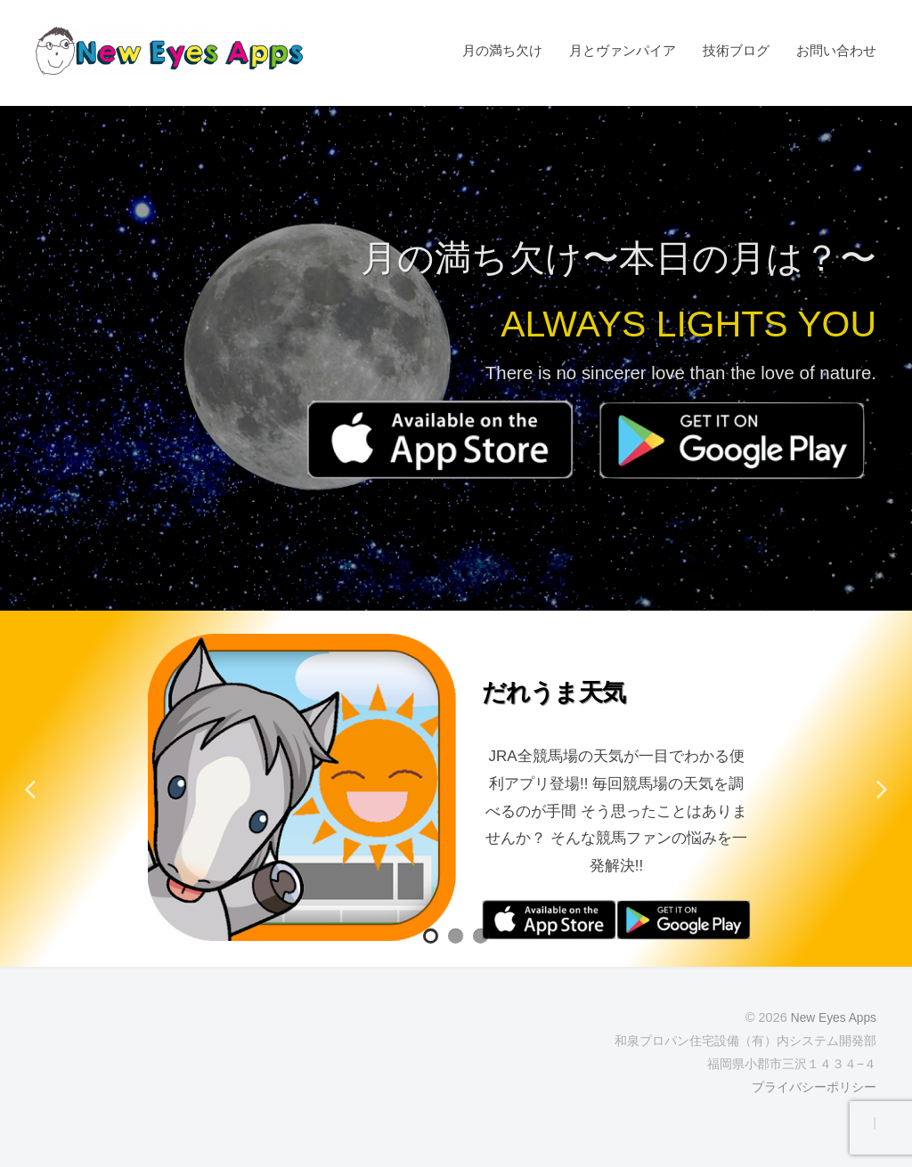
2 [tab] (456, 936)
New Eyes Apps (831, 1017)
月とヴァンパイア (622, 50)
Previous (31, 788)
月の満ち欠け (502, 50)
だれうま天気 (566, 691)
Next (881, 788)
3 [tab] (481, 936)
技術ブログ (736, 50)
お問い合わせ (836, 50)
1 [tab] (431, 936)
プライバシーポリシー (814, 1087)
